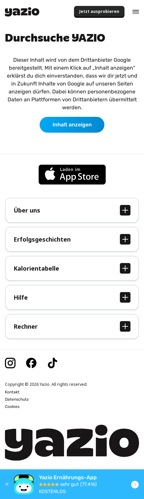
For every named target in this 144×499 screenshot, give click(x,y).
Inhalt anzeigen (72, 124)
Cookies (12, 406)
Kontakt (12, 392)
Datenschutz (17, 399)
